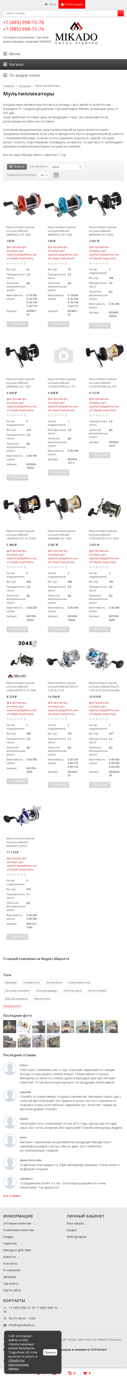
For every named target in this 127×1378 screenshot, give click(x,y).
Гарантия (10, 1243)
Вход (50, 4)
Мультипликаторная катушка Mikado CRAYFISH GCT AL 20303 (21, 534)
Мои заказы (75, 1223)
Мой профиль (76, 1237)
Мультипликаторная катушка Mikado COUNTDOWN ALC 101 (61, 382)
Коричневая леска (79, 982)
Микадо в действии (17, 1250)
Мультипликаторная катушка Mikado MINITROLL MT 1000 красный (20, 230)
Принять (50, 1352)
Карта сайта (12, 1290)
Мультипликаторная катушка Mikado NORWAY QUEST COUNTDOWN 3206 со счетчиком (20, 842)
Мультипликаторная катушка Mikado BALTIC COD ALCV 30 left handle (104, 686)
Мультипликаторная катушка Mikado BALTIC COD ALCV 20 (63, 686)
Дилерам (9, 1277)
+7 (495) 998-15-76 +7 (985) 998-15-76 (23, 25)
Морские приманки (16, 998)
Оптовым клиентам (17, 1223)
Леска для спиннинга (17, 990)
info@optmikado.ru (22, 1325)
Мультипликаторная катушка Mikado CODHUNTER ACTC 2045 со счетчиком (21, 686)
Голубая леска (31, 982)
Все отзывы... (12, 1196)
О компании (11, 1270)
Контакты (10, 1263)
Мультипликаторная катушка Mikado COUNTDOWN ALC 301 (103, 382)
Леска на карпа (72, 990)
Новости (9, 1257)
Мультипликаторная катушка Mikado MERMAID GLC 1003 (20, 382)
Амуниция (11, 982)
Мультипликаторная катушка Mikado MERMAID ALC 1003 (61, 534)
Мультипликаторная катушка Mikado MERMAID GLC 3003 (103, 230)
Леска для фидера (46, 990)
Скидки (8, 1237)
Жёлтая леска (54, 982)
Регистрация (72, 4)
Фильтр (16, 166)
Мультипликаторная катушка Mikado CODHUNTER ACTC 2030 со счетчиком (104, 534)
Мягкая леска (42, 998)
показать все (12, 1006)
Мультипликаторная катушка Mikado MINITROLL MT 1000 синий (61, 230)
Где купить (11, 1283)
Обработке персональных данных (18, 1364)
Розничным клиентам (18, 1230)
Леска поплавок (97, 990)
